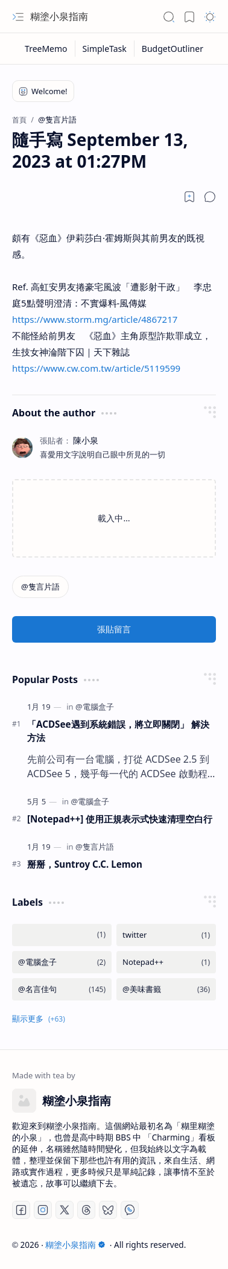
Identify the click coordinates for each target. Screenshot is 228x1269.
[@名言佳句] (62, 989)
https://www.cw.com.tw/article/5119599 (96, 368)
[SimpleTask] (105, 48)
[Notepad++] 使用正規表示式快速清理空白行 (119, 819)
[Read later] (189, 197)
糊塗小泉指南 (59, 16)
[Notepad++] (166, 962)
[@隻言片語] (40, 587)
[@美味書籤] (166, 989)
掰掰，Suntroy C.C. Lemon (84, 864)
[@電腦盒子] (94, 706)
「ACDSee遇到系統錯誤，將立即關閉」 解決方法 (118, 731)
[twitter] (166, 935)
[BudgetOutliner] (173, 48)
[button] (18, 17)
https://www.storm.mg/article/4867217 (94, 319)
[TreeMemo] (46, 48)
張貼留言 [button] (114, 629)
